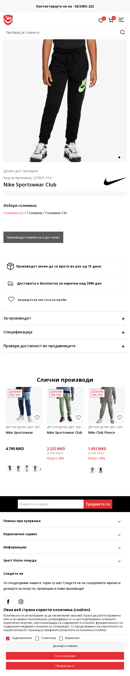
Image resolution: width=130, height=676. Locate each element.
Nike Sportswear (19, 432)
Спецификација (63, 331)
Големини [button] (34, 213)
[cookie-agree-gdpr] (65, 656)
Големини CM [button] (55, 213)
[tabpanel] (65, 100)
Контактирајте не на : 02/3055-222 (89, 6)
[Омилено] (101, 20)
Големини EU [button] (13, 213)
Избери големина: (20, 205)
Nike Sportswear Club (64, 432)
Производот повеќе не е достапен (33, 237)
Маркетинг (72, 638)
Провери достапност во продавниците (63, 345)
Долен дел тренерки (20, 170)
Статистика (48, 638)
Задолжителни (22, 638)
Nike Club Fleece (101, 432)
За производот (63, 318)
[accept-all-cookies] (65, 666)
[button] (65, 32)
